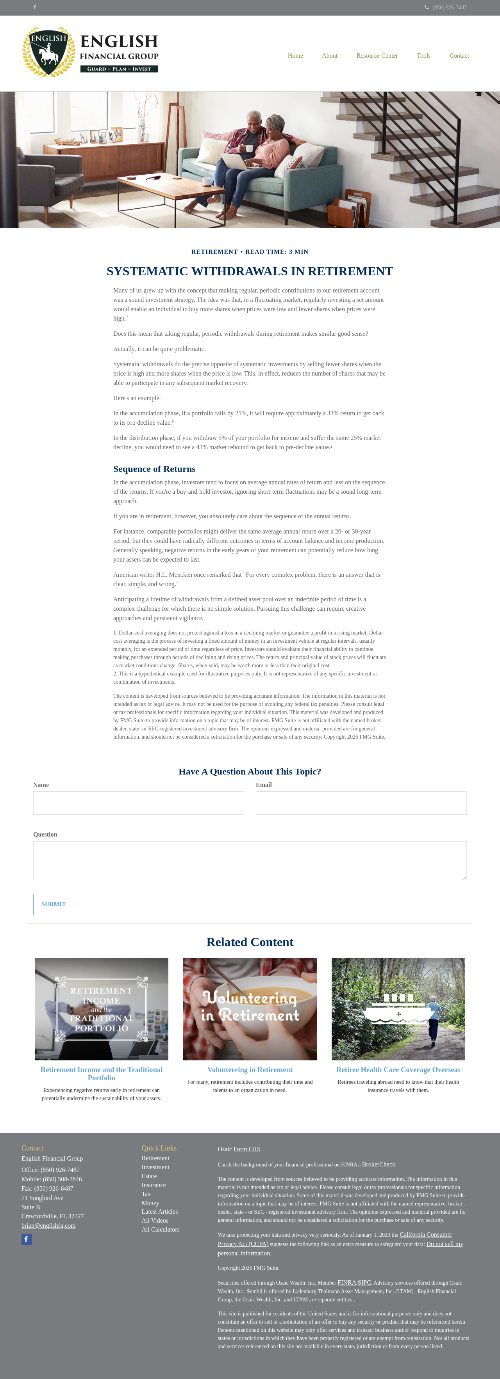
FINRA (347, 1282)
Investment (156, 1167)
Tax (146, 1194)
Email (264, 785)
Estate (149, 1176)
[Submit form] (53, 904)
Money (150, 1203)
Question (45, 834)
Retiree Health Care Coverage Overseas (398, 1069)
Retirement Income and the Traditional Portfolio (102, 1073)
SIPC (364, 1282)
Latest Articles (160, 1211)
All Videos (155, 1220)
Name (41, 785)
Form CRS (247, 1149)
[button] (327, 53)
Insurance (154, 1185)
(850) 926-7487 (446, 8)
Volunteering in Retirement (250, 1069)
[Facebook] (34, 7)
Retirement (156, 1158)
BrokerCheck (378, 1164)
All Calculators (161, 1229)
